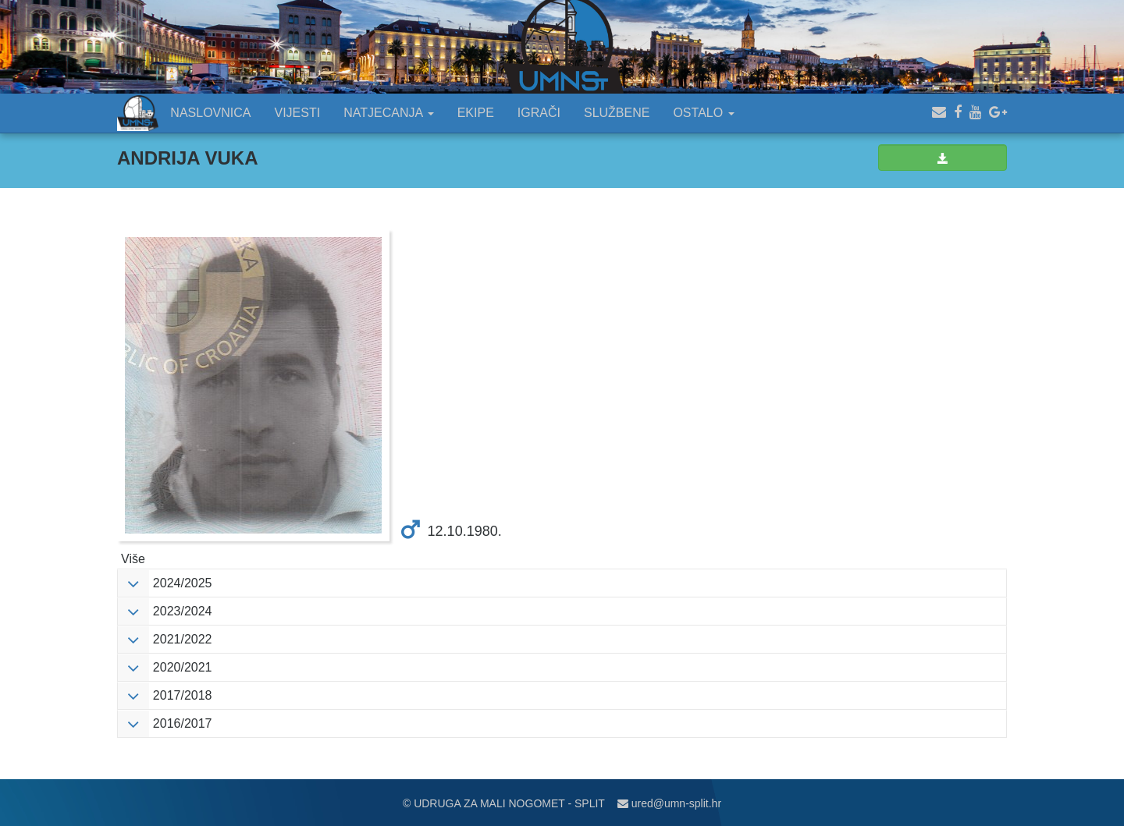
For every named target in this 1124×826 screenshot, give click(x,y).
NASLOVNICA (210, 112)
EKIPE (475, 112)
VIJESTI (298, 112)
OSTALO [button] (703, 112)
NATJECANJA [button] (388, 112)
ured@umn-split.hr (669, 803)
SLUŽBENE (616, 112)
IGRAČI (539, 112)
